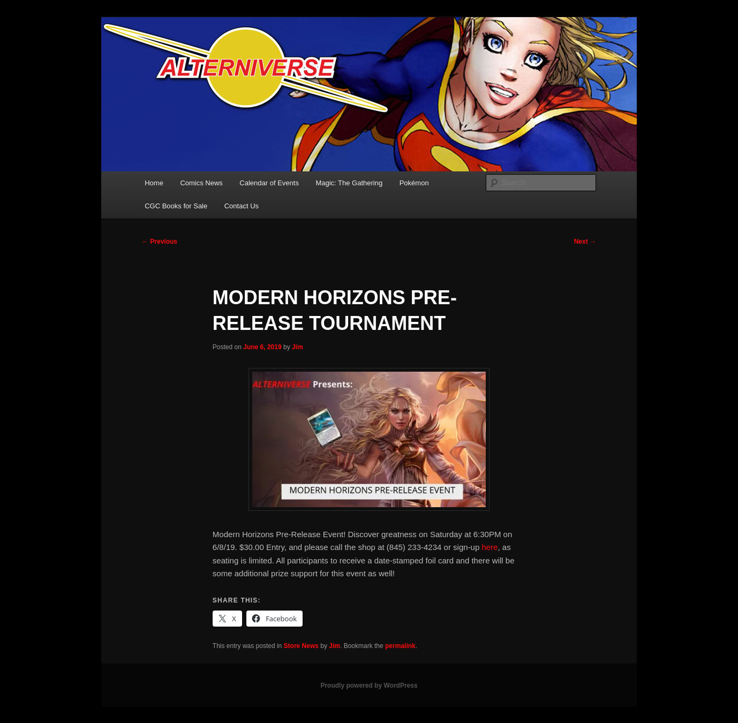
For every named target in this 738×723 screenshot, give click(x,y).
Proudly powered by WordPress (368, 685)
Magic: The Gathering (348, 183)
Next (585, 241)
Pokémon (414, 183)
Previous (159, 241)
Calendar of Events (269, 183)
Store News (301, 646)
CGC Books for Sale (176, 206)
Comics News (201, 183)
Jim (297, 347)
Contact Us (241, 206)
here (489, 547)
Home (154, 183)
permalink (400, 646)
